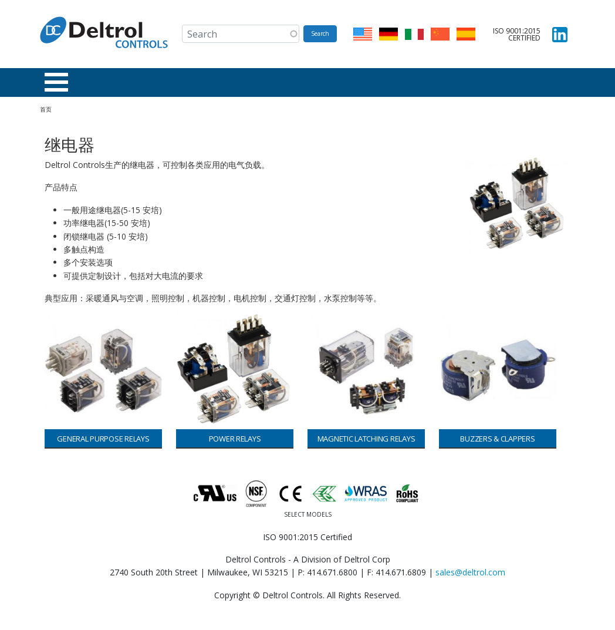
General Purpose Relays (103, 438)
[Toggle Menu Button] (56, 82)
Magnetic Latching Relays (366, 438)
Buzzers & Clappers (497, 438)
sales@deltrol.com (470, 572)
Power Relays (235, 438)
